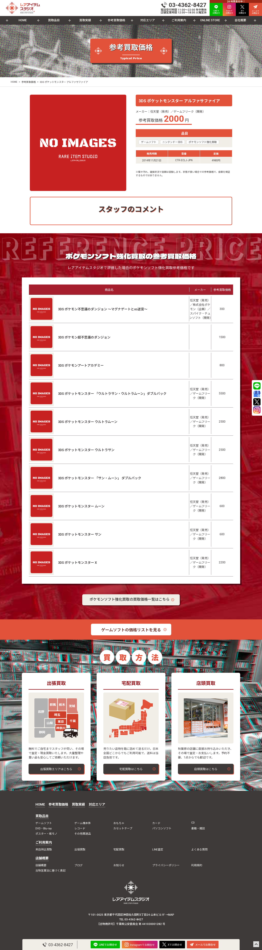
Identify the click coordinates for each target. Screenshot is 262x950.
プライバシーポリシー (166, 865)
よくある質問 (199, 849)
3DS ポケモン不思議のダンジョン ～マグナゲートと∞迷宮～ (102, 309)
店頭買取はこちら (205, 769)
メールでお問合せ (203, 944)
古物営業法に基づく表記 (50, 870)
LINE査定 (157, 849)
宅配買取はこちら (131, 769)
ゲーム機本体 (82, 823)
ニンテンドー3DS (172, 142)
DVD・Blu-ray (43, 828)
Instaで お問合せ (229, 9)
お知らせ (118, 865)
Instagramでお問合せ (140, 945)
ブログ (78, 865)
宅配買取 (118, 849)
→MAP (169, 914)
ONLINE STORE (210, 20)
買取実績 (85, 20)
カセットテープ (122, 828)
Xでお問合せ (172, 944)
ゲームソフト (148, 142)
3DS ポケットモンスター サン (79, 534)
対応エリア (147, 20)
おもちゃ (118, 823)
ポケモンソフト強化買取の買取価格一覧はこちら (130, 599)
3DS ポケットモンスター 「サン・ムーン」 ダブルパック (99, 478)
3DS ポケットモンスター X (77, 562)
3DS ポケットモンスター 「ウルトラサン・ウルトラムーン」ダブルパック (112, 394)
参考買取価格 (116, 20)
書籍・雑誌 (198, 828)
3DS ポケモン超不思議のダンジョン (84, 337)
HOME (23, 20)
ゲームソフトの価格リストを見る (131, 630)
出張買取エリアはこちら (56, 769)
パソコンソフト (161, 828)
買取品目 (54, 20)
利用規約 (196, 865)
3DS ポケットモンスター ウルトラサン (86, 450)
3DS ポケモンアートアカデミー (81, 365)
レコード (79, 828)
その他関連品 (82, 833)
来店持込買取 (43, 849)
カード (156, 823)
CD (193, 822)
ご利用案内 (179, 20)
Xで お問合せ (242, 9)
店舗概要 (42, 858)
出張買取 (79, 849)
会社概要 (240, 20)
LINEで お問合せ (216, 9)
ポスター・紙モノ (46, 833)
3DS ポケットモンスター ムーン (81, 506)
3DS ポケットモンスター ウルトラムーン (87, 422)
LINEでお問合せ (105, 945)
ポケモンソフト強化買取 (203, 142)
